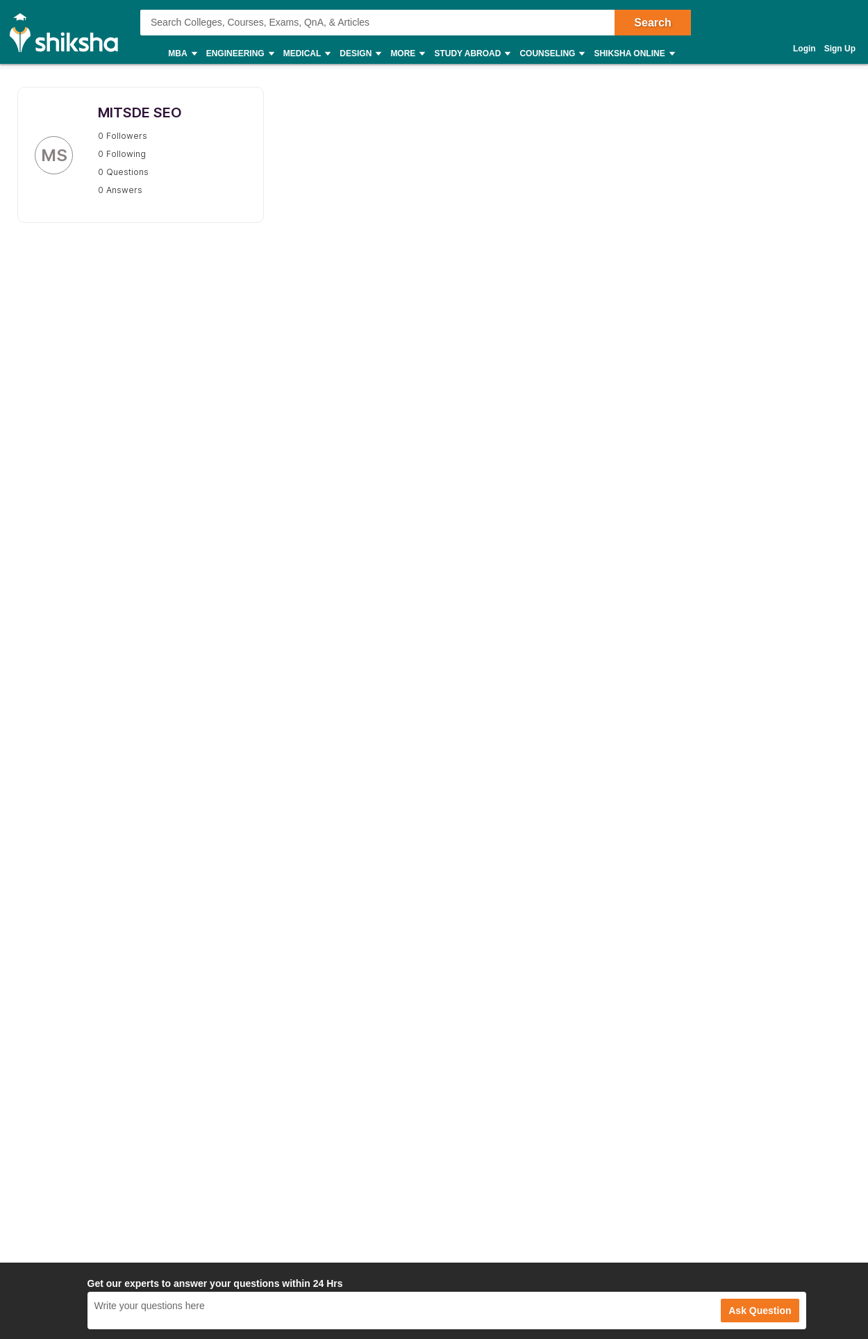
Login (804, 48)
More (407, 54)
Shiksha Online (633, 54)
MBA (181, 54)
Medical (306, 54)
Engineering (239, 54)
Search (652, 22)
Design (360, 54)
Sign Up (840, 48)
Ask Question (759, 1310)
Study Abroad (471, 54)
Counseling (551, 54)
